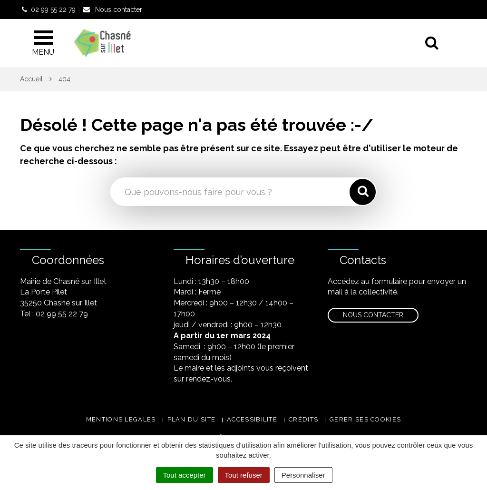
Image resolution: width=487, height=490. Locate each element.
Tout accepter (184, 475)
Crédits (303, 419)
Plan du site (191, 419)
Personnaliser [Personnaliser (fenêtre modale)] (303, 475)
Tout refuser (244, 475)
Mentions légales (121, 419)
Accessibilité (252, 419)
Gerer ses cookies (365, 419)
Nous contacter (373, 315)
